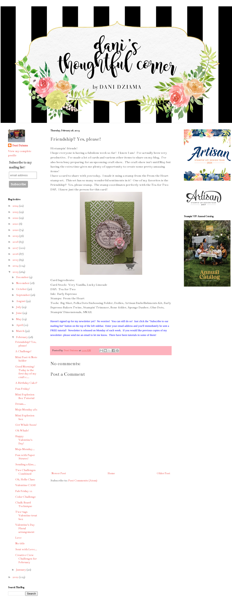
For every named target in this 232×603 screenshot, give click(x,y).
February (22, 337)
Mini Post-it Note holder (26, 359)
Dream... (20, 404)
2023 (16, 212)
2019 (16, 236)
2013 (16, 272)
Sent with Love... (26, 549)
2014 (16, 266)
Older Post (163, 473)
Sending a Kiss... (25, 464)
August (21, 301)
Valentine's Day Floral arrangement (25, 528)
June (19, 313)
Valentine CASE (25, 485)
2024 (16, 206)
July (19, 307)
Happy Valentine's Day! (23, 440)
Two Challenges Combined (25, 472)
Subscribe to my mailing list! (20, 165)
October (21, 289)
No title (20, 543)
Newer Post (58, 473)
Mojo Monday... (25, 449)
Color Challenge (25, 497)
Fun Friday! (22, 389)
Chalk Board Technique (23, 504)
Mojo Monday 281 (26, 409)
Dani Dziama (71, 350)
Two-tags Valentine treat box (26, 515)
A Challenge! (23, 351)
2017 (16, 248)
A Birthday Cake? (26, 383)
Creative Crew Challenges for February (26, 558)
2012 (16, 577)
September (23, 295)
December (22, 277)
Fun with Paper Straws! (25, 456)
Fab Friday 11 (23, 491)
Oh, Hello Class (25, 479)
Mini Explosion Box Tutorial (24, 396)
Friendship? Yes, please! (25, 343)
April (20, 325)
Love (18, 537)
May (19, 319)
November (23, 283)
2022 (16, 218)
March (20, 331)
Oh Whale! (22, 430)
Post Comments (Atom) (82, 480)
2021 (16, 224)
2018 (16, 242)
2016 (16, 254)
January (21, 569)
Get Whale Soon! (26, 425)
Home (111, 473)
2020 (16, 230)
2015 (16, 260)
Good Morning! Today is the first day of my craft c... (25, 372)
